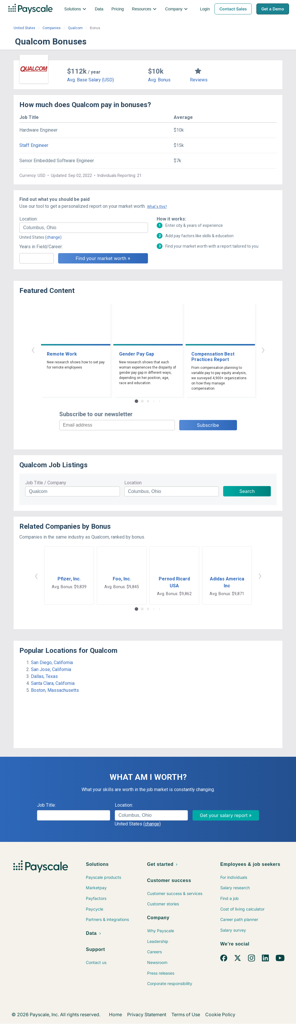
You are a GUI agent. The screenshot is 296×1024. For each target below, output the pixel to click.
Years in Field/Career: (41, 246)
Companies (51, 28)
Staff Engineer (33, 145)
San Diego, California (52, 662)
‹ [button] (33, 349)
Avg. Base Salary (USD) (90, 80)
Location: (28, 219)
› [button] (263, 349)
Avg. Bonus (159, 80)
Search (247, 491)
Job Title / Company (45, 482)
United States (24, 28)
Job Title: (46, 805)
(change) (53, 237)
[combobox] (83, 228)
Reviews (199, 80)
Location (133, 482)
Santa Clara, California (53, 683)
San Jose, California (51, 669)
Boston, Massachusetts (55, 690)
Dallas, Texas (44, 676)
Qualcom (75, 28)
